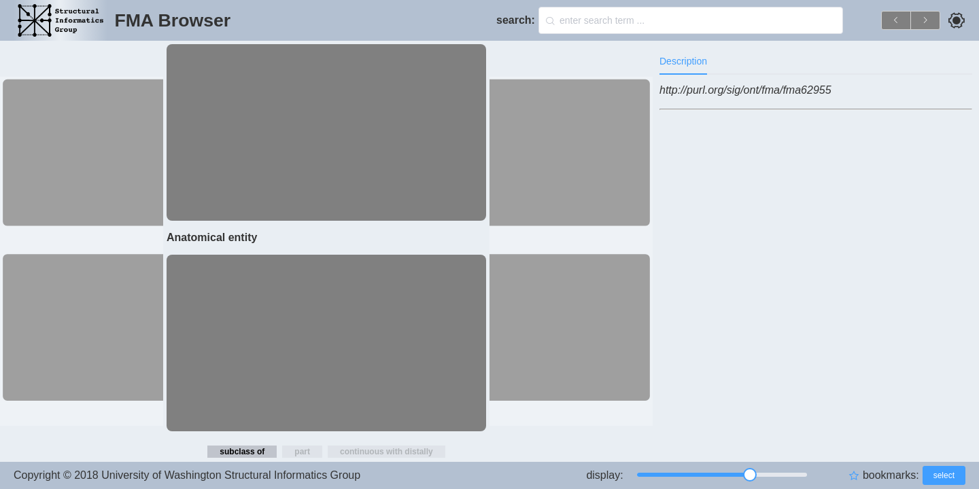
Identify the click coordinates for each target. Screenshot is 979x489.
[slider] (722, 475)
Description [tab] (683, 61)
